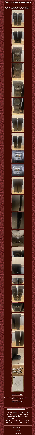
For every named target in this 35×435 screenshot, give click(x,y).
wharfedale (21, 414)
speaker (15, 412)
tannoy (26, 416)
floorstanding (12, 416)
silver (27, 414)
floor (20, 416)
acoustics (12, 420)
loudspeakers (9, 422)
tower (16, 414)
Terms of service (18, 433)
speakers (10, 418)
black (20, 422)
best (23, 416)
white (22, 418)
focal (29, 420)
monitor (10, 412)
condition (18, 423)
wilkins (21, 412)
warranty (24, 422)
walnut (27, 422)
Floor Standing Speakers (17, 427)
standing (17, 420)
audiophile (7, 420)
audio (25, 420)
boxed (25, 418)
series (17, 422)
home (19, 418)
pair (28, 412)
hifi (25, 414)
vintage (16, 418)
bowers (12, 414)
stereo (8, 414)
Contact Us (18, 430)
